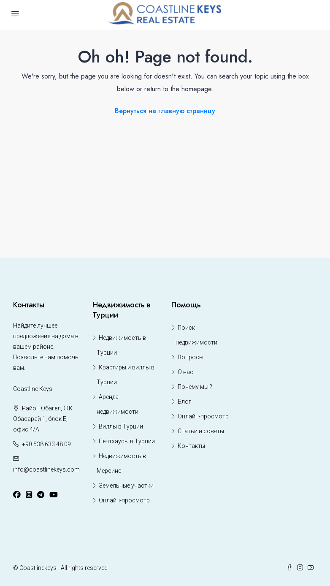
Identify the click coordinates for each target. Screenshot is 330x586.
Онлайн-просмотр (124, 500)
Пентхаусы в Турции (127, 441)
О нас (185, 372)
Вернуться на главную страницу (165, 111)
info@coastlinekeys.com (46, 469)
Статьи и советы (201, 431)
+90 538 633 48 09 (46, 444)
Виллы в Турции (121, 426)
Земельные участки (126, 485)
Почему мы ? (195, 386)
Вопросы (190, 357)
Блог (184, 401)
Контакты (191, 445)
